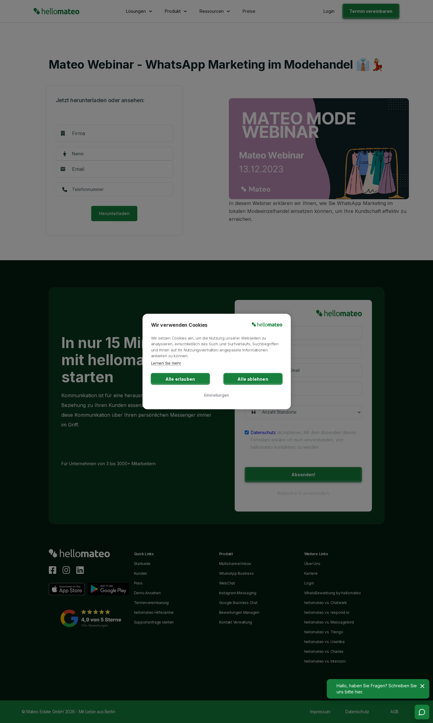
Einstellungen (216, 395)
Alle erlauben (180, 379)
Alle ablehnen (252, 379)
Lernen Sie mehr (166, 362)
